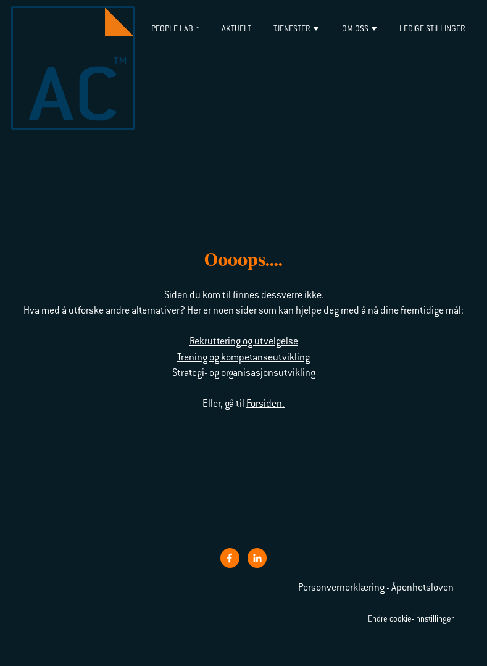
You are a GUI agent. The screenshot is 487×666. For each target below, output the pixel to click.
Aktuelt (236, 29)
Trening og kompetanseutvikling (243, 358)
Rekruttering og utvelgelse (243, 342)
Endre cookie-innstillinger (411, 619)
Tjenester (291, 29)
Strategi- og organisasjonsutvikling (243, 373)
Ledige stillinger (432, 29)
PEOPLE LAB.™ (175, 29)
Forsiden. (265, 404)
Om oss (355, 29)
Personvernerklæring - (344, 588)
